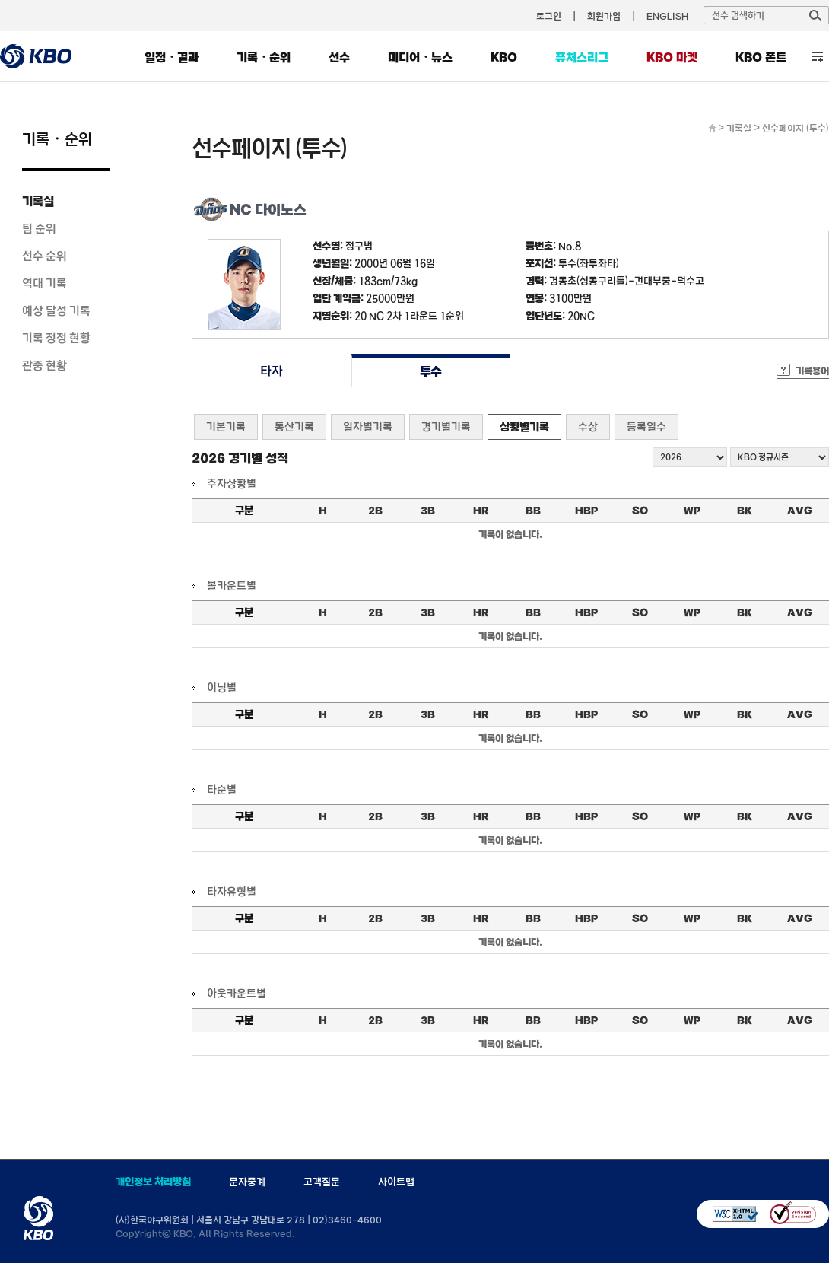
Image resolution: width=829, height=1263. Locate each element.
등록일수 (646, 426)
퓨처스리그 (581, 57)
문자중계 (247, 1182)
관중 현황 (44, 365)
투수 (431, 371)
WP (692, 510)
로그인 (548, 16)
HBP (586, 510)
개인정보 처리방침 (153, 1182)
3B (428, 510)
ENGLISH (667, 16)
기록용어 (812, 370)
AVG (799, 510)
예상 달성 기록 (56, 310)
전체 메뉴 (817, 56)
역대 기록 (44, 283)
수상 (588, 426)
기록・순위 (264, 57)
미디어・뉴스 (420, 57)
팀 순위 (39, 228)
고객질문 (321, 1182)
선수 (339, 57)
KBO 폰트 (760, 57)
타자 (271, 371)
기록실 (38, 201)
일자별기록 (367, 426)
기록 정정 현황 (56, 338)
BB (533, 510)
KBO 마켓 (671, 57)
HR (480, 510)
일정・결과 (172, 57)
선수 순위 (44, 255)
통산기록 (294, 426)
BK (744, 510)
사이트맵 (396, 1182)
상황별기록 (524, 426)
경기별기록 (446, 426)
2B (375, 510)
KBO (504, 57)
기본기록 (226, 426)
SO (640, 510)
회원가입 (604, 16)
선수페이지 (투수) (795, 127)
